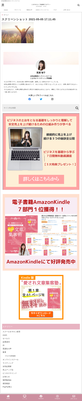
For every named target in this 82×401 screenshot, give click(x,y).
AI (3, 344)
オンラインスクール (11, 359)
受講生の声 (29, 9)
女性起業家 (7, 366)
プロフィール (17, 9)
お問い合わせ (66, 9)
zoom (5, 334)
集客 (4, 351)
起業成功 (6, 341)
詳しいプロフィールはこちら (41, 95)
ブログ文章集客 (10, 355)
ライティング (8, 362)
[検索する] (77, 107)
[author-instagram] (52, 98)
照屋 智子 (41, 72)
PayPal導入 (7, 386)
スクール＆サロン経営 (11, 331)
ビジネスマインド (10, 372)
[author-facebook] (29, 98)
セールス (6, 338)
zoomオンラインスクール (42, 9)
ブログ (55, 9)
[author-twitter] (41, 98)
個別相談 (6, 383)
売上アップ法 (8, 369)
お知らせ (6, 376)
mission (6, 10)
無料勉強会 (7, 379)
